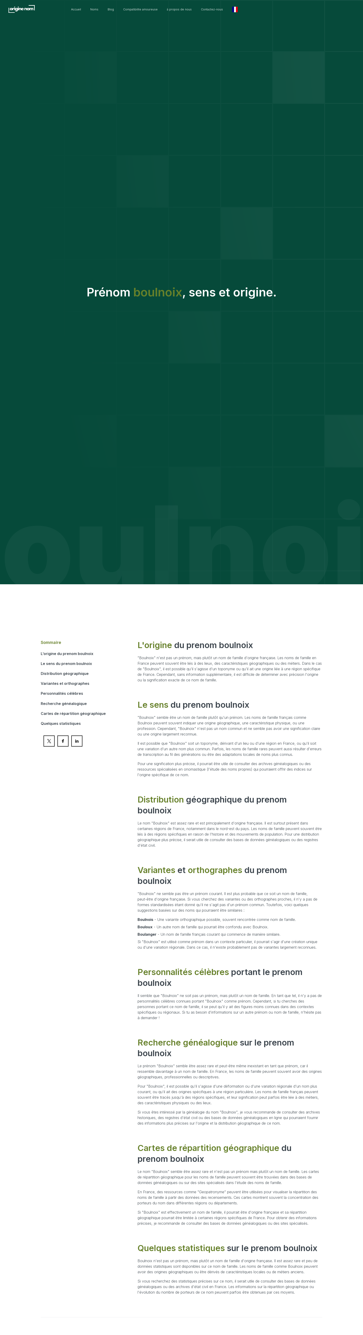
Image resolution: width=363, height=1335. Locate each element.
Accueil (106, 9)
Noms (126, 9)
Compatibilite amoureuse (178, 9)
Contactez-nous (260, 9)
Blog (144, 9)
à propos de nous (223, 9)
